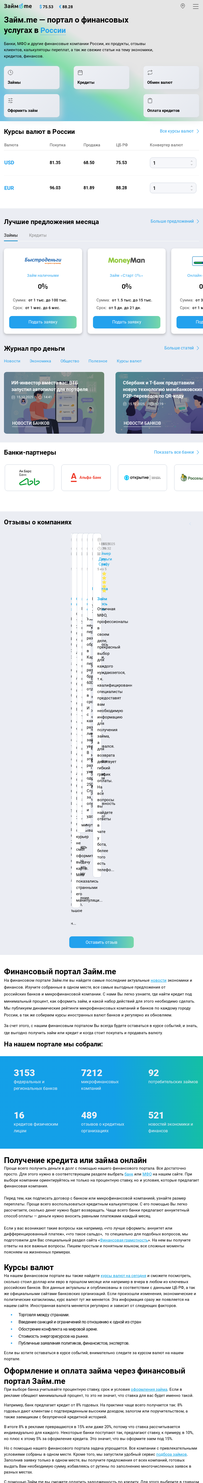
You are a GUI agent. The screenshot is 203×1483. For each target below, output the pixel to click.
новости (159, 659)
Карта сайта (69, 1227)
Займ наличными (43, 281)
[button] (197, 529)
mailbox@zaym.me (31, 1377)
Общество (72, 367)
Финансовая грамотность (124, 918)
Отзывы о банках (20, 1287)
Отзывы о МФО (18, 1299)
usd (9, 168)
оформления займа (149, 1068)
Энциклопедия (18, 1253)
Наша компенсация (22, 1227)
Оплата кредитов (20, 1344)
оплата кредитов (83, 1166)
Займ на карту (117, 1287)
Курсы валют (135, 367)
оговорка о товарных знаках (167, 1435)
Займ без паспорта (121, 1310)
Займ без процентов (123, 1321)
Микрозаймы (116, 1242)
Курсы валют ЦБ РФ (23, 1276)
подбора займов (171, 1133)
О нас (9, 1222)
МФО (147, 852)
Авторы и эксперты (85, 1222)
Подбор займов (18, 1355)
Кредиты (12, 1333)
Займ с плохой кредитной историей (137, 1299)
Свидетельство (15, 1440)
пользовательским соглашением (137, 1423)
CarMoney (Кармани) (78, 546)
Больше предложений (172, 226)
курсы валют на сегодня (123, 954)
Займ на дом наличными (127, 1276)
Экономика (42, 367)
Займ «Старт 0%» (126, 281)
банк (128, 852)
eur (9, 193)
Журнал (11, 1242)
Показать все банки (174, 457)
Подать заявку (43, 327)
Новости (12, 367)
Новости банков (30, 429)
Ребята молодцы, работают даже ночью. (46, 560)
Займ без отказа (119, 1344)
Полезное (102, 367)
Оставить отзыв (101, 621)
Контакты (41, 1222)
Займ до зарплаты (121, 1333)
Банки (9, 1310)
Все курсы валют (177, 136)
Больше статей (179, 353)
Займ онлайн (116, 1264)
